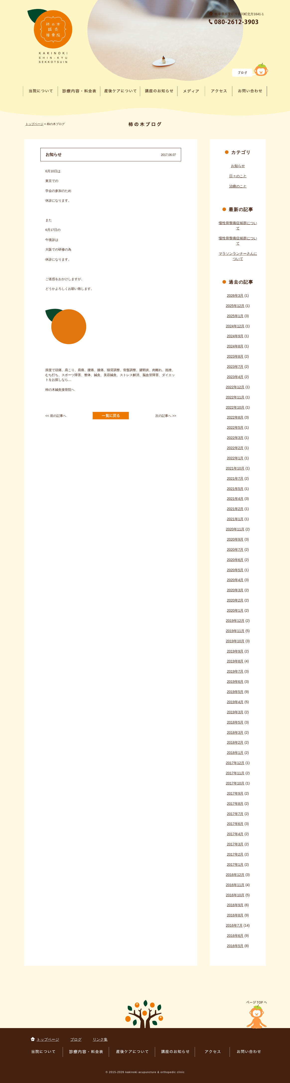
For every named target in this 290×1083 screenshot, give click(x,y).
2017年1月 (235, 864)
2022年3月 (235, 438)
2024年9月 (235, 336)
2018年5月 (235, 722)
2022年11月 (235, 397)
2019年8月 (235, 661)
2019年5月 (235, 692)
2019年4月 (235, 702)
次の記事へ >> (165, 416)
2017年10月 (235, 783)
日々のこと (238, 176)
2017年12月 (235, 763)
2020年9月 (235, 539)
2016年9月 (235, 905)
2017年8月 (235, 804)
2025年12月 (235, 306)
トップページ (34, 124)
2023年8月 (235, 356)
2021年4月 (235, 499)
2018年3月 (235, 733)
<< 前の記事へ (55, 416)
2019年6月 (235, 682)
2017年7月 (235, 814)
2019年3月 (235, 712)
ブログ (75, 1039)
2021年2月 (235, 509)
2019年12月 (235, 621)
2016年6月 (235, 936)
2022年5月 (235, 428)
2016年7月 (234, 925)
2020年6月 (235, 560)
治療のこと (238, 186)
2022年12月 (235, 387)
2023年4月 (235, 377)
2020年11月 (235, 529)
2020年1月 (235, 610)
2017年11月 (235, 773)
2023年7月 (235, 367)
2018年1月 (235, 753)
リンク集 (100, 1039)
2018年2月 (235, 742)
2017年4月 (235, 834)
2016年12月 (235, 875)
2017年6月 (235, 824)
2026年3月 (235, 296)
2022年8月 (235, 417)
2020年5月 (235, 570)
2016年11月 (235, 885)
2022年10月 (235, 407)
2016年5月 (235, 946)
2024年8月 (235, 346)
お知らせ (238, 166)
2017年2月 (235, 854)
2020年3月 (235, 590)
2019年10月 (235, 641)
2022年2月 (235, 448)
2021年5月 (235, 489)
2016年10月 (235, 895)
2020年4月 (235, 580)
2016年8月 (235, 915)
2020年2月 (235, 600)
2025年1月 (235, 316)
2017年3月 (235, 844)
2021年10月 (235, 468)
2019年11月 (235, 631)
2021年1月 (235, 519)
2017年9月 (235, 793)
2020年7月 (235, 550)
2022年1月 (235, 458)
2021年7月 (235, 478)
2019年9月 (235, 651)
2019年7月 (235, 671)
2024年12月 (235, 326)
